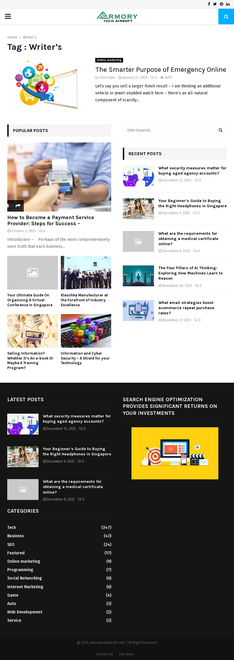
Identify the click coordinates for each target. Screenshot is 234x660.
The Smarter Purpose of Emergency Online (160, 69)
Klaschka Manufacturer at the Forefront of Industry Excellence (84, 300)
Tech (11, 527)
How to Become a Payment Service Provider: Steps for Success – (50, 220)
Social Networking (24, 578)
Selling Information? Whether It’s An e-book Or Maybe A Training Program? (30, 360)
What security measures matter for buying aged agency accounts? (192, 171)
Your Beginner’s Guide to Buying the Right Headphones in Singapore (192, 203)
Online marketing (109, 60)
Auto (11, 603)
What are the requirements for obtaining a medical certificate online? (188, 238)
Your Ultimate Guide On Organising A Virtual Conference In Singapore (29, 300)
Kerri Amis (107, 78)
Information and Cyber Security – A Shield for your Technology (85, 358)
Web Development (24, 612)
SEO (10, 544)
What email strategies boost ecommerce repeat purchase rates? (186, 308)
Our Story (126, 654)
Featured (16, 553)
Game (12, 595)
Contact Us (104, 654)
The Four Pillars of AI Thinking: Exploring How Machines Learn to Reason (190, 273)
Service (14, 620)
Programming (20, 569)
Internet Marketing (25, 586)
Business (15, 536)
